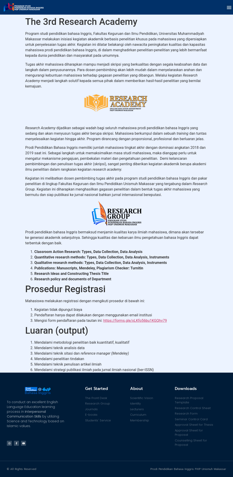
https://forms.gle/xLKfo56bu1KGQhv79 (135, 320)
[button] (229, 7)
